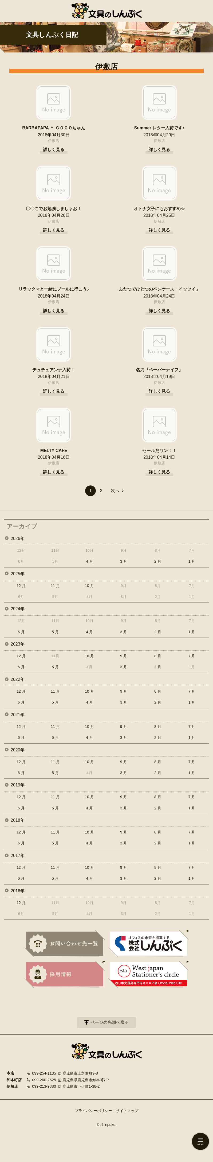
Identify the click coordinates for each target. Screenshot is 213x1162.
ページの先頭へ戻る (109, 1022)
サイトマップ (127, 1111)
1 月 (191, 561)
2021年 (18, 714)
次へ (115, 490)
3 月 (123, 561)
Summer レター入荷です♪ (159, 128)
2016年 (18, 891)
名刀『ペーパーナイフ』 (159, 370)
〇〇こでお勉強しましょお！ (53, 208)
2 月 (157, 561)
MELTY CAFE (53, 450)
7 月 (191, 656)
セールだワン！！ (159, 450)
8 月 (157, 656)
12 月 (21, 586)
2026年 (18, 538)
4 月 (89, 561)
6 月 (21, 632)
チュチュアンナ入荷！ (53, 370)
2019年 (18, 785)
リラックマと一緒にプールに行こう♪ (53, 289)
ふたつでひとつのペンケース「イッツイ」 (159, 289)
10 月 (89, 586)
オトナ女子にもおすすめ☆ (159, 208)
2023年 (18, 644)
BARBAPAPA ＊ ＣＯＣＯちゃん (53, 128)
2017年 (18, 855)
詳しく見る (53, 149)
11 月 (55, 586)
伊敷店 (53, 140)
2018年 (18, 820)
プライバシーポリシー (93, 1111)
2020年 (18, 750)
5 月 (55, 632)
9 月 (123, 656)
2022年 (18, 679)
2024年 (18, 609)
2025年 (18, 574)
